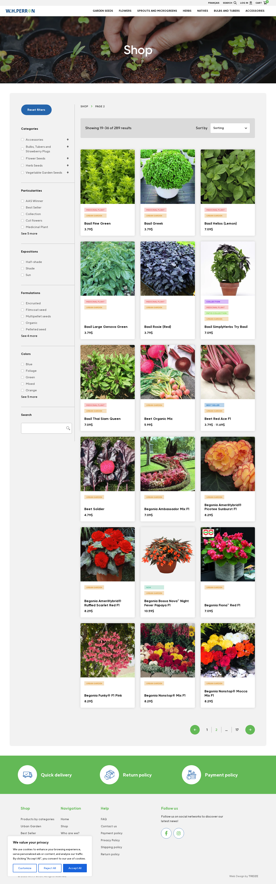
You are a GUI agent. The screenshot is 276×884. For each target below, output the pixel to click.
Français (213, 3)
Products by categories (37, 819)
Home (65, 819)
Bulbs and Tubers (227, 10)
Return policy (126, 774)
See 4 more (29, 336)
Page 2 (100, 106)
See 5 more (29, 233)
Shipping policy (111, 847)
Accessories (255, 10)
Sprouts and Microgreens (157, 10)
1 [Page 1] (207, 729)
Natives (202, 10)
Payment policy (210, 774)
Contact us (109, 826)
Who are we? (70, 833)
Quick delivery (45, 774)
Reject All (50, 868)
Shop (84, 106)
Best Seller (28, 833)
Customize (24, 868)
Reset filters (36, 110)
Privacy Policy (110, 840)
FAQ (104, 819)
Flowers (125, 10)
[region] (50, 856)
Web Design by (243, 876)
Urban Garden (31, 826)
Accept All (74, 868)
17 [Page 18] (237, 729)
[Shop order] (230, 128)
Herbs (187, 10)
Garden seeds (103, 10)
